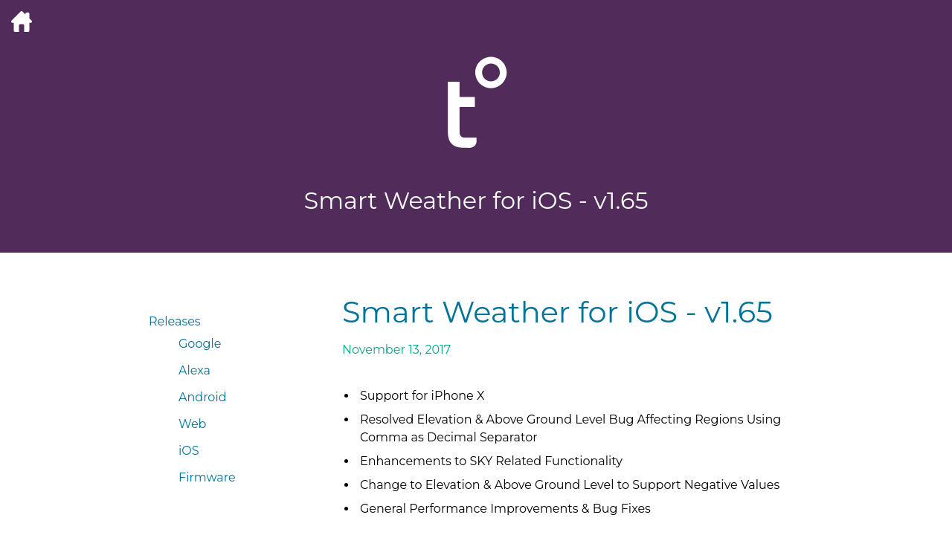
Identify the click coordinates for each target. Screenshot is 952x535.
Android (202, 397)
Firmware (207, 477)
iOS (188, 451)
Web (192, 424)
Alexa (194, 370)
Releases (175, 321)
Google (199, 344)
